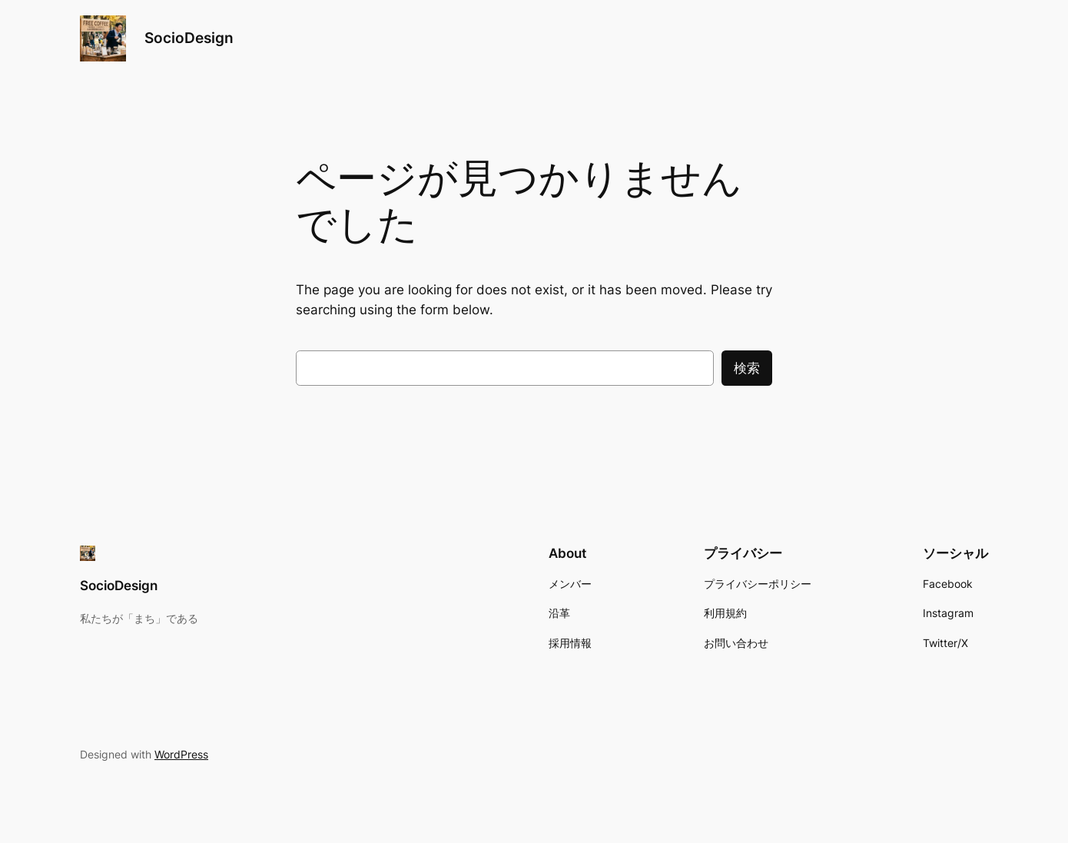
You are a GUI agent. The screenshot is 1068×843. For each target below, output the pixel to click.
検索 (747, 368)
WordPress (181, 754)
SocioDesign (189, 37)
